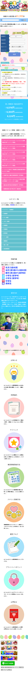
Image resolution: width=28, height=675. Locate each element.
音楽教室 (5, 213)
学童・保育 (5, 244)
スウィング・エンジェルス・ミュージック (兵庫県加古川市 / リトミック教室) (13, 141)
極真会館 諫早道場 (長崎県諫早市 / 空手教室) (13, 185)
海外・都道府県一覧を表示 (20, 32)
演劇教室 (5, 241)
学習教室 (5, 229)
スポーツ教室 (6, 221)
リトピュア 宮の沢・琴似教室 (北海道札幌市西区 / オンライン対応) (14, 170)
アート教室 (5, 237)
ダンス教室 (5, 217)
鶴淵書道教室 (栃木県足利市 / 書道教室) (12, 188)
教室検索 (12, 204)
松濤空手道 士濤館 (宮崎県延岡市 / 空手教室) (13, 175)
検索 (14, 54)
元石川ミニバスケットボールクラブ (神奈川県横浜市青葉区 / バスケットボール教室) (13, 180)
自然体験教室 (6, 248)
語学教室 (5, 233)
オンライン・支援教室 (8, 209)
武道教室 (5, 225)
